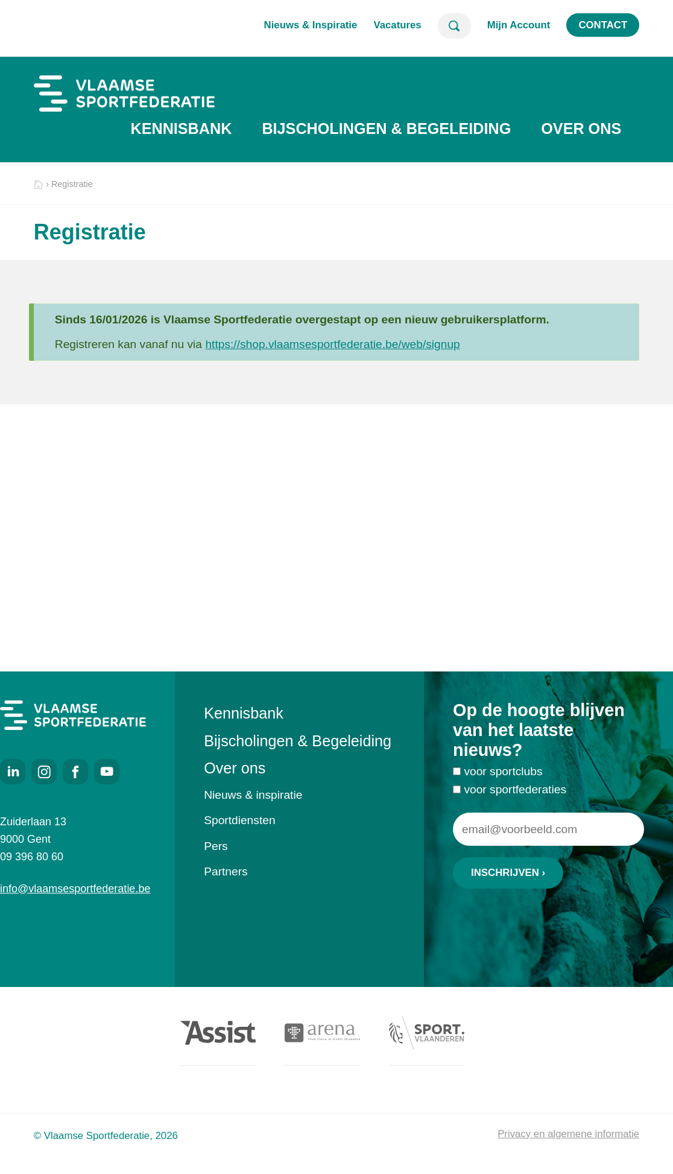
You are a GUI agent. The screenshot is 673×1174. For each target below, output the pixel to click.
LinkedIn (12, 771)
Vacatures (397, 25)
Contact (602, 25)
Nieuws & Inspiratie (311, 25)
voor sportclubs (503, 775)
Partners (226, 871)
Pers (215, 846)
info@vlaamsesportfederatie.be (73, 889)
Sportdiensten (239, 820)
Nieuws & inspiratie (253, 794)
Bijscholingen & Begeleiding (386, 128)
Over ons (581, 128)
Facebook (75, 771)
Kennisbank (181, 128)
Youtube (106, 771)
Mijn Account (519, 25)
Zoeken (454, 26)
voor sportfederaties (515, 792)
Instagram (44, 771)
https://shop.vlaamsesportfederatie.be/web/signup (332, 344)
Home (38, 184)
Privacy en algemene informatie (568, 1134)
